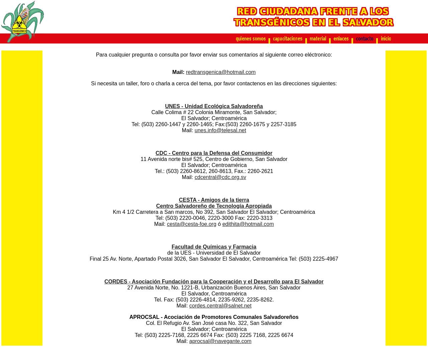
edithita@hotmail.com (248, 224)
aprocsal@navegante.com (220, 341)
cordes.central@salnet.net (220, 306)
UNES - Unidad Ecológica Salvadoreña (214, 106)
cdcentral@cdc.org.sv (220, 177)
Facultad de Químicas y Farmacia (214, 247)
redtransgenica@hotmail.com (220, 72)
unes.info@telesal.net (220, 130)
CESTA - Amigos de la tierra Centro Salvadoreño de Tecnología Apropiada (214, 203)
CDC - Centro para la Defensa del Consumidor (213, 153)
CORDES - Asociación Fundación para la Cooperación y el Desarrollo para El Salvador (214, 281)
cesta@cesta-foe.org (191, 224)
